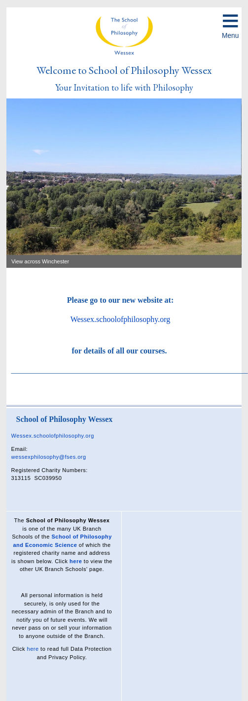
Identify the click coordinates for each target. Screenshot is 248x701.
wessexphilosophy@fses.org (48, 457)
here (76, 561)
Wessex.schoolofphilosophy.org (121, 319)
